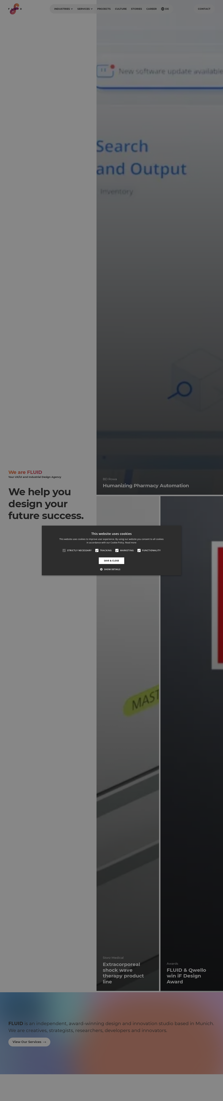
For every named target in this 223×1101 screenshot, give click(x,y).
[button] (111, 569)
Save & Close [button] (111, 560)
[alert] (111, 550)
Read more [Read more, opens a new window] (130, 542)
